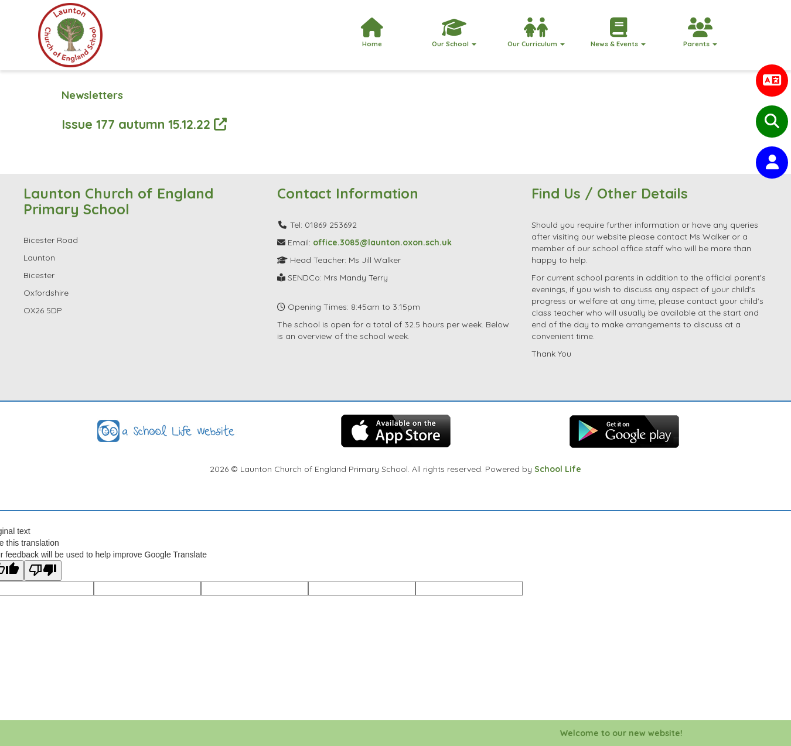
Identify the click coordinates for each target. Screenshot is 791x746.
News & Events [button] (618, 33)
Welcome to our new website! (626, 733)
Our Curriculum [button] (536, 33)
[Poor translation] (43, 570)
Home (372, 33)
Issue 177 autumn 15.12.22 (144, 124)
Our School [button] (454, 33)
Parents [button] (700, 33)
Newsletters (92, 95)
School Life (557, 469)
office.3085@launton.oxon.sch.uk (382, 242)
